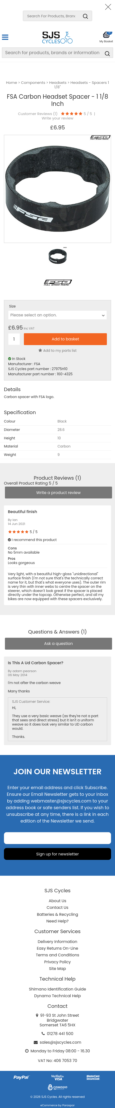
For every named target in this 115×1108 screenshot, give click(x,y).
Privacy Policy (57, 962)
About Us (57, 901)
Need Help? (57, 921)
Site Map (57, 968)
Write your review (57, 118)
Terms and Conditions (57, 955)
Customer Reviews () (38, 114)
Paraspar (68, 1105)
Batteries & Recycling (57, 914)
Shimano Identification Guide (57, 989)
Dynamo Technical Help (57, 996)
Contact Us (57, 907)
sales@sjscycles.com (60, 1042)
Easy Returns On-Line (57, 948)
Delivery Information (57, 941)
